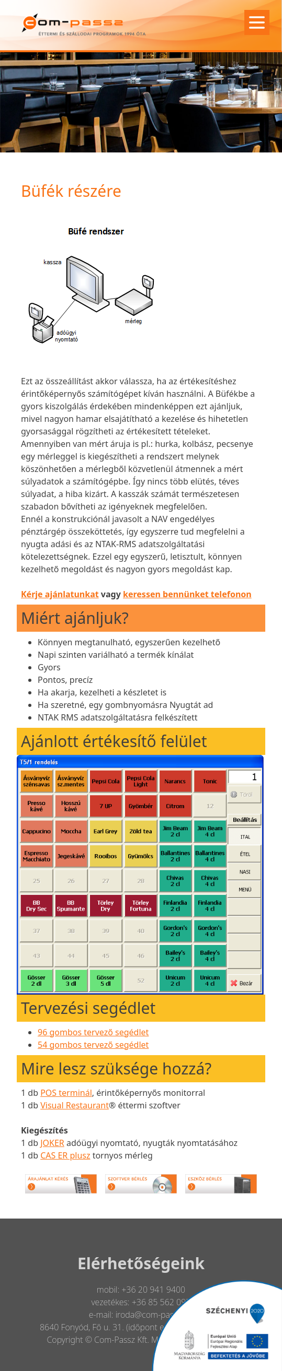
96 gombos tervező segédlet (93, 1032)
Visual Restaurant (74, 1105)
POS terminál (66, 1092)
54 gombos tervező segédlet (93, 1044)
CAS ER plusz (65, 1155)
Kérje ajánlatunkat (60, 594)
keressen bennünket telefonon (187, 594)
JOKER (52, 1143)
